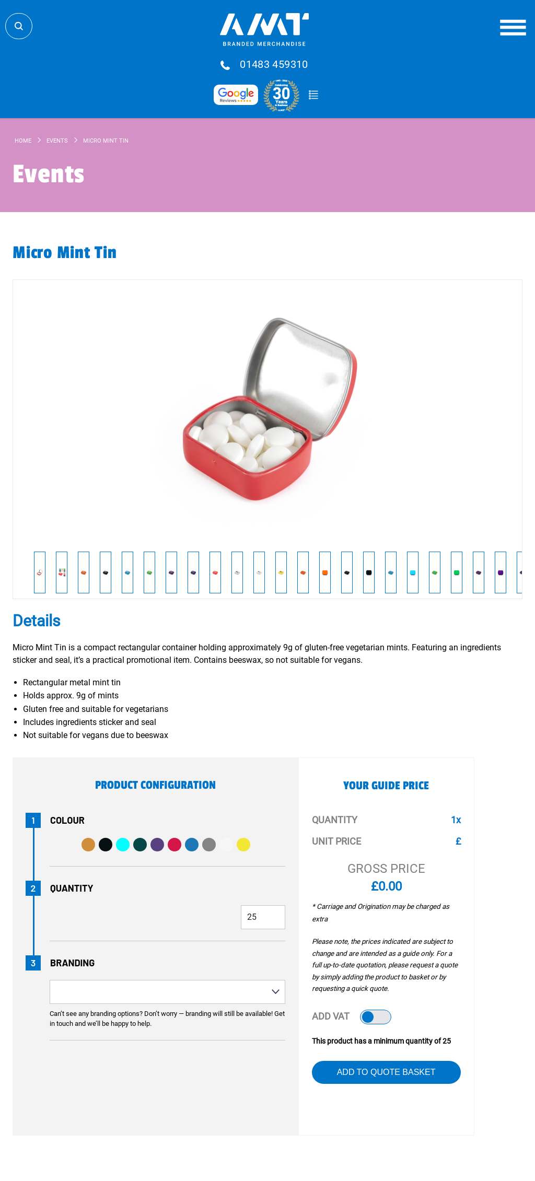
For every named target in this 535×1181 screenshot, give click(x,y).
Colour (67, 820)
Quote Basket (313, 95)
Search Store (18, 26)
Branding (72, 962)
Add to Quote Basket (386, 1072)
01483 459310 (274, 65)
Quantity (72, 888)
